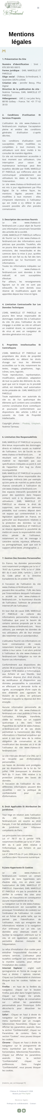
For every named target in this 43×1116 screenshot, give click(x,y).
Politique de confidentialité (17, 1103)
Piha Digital (26, 1093)
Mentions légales (21, 1100)
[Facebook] (19, 1111)
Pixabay (26, 423)
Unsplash (36, 423)
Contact (33, 1103)
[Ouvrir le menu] (38, 8)
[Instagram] (24, 1111)
